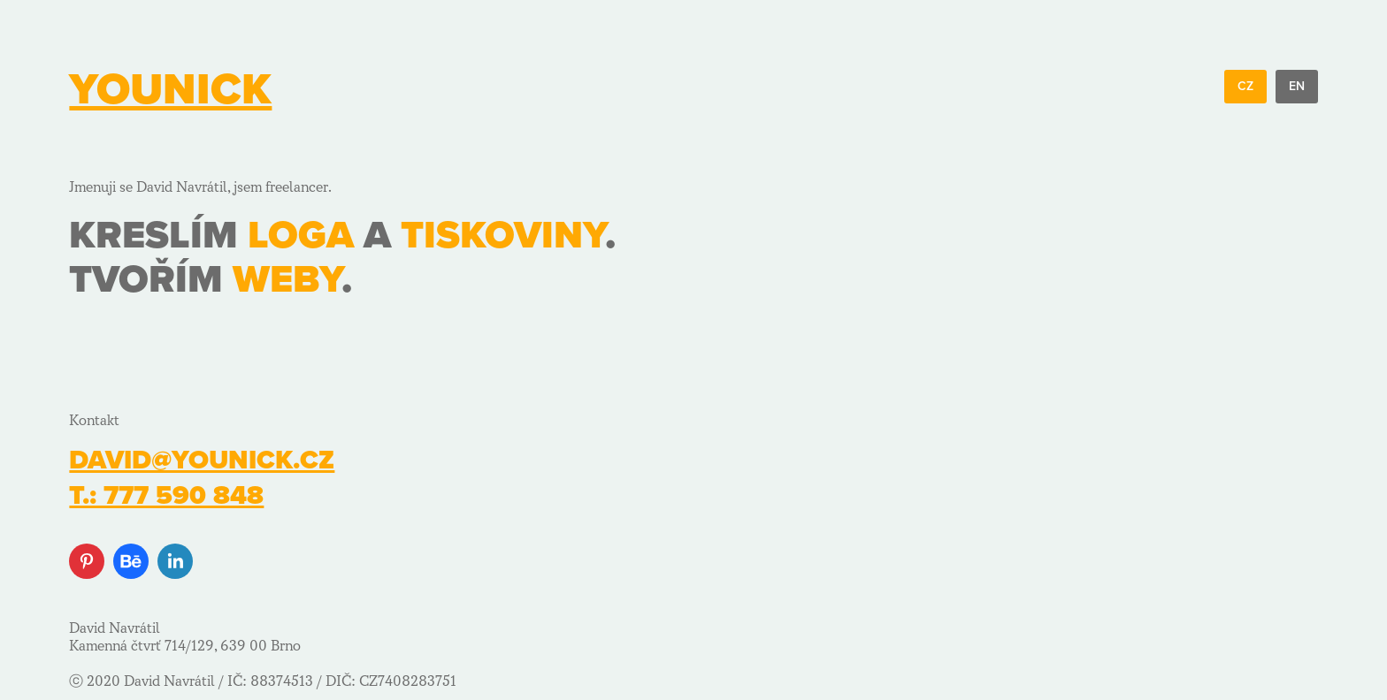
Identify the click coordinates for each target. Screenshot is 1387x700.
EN (1297, 86)
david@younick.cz (201, 460)
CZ (1245, 86)
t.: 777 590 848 (166, 495)
